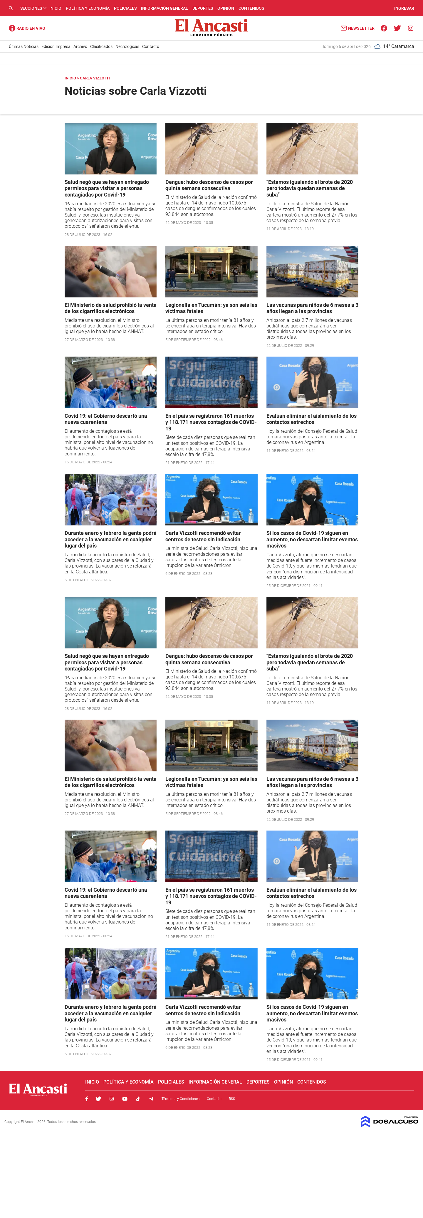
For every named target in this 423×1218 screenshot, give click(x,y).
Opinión (225, 8)
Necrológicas (127, 46)
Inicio (55, 8)
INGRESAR (404, 8)
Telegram (151, 1098)
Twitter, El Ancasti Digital (98, 1098)
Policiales (125, 8)
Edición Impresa (55, 46)
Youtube (125, 1098)
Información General (164, 8)
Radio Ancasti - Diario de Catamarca (27, 28)
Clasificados (101, 46)
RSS (232, 1099)
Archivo (80, 46)
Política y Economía (88, 8)
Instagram (112, 1098)
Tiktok (138, 1098)
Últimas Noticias (23, 46)
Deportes (202, 8)
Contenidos (251, 8)
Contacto (150, 46)
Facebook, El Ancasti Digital (86, 1098)
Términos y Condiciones (180, 1099)
